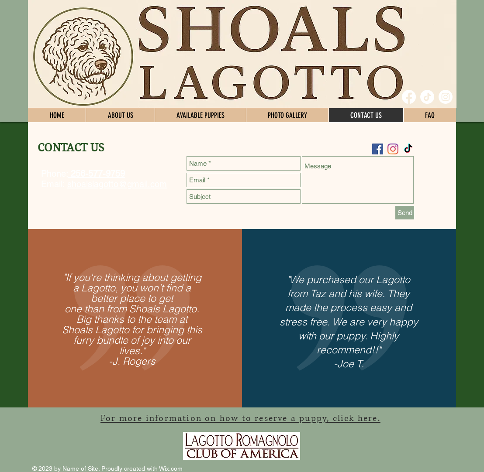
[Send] (404, 212)
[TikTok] (427, 97)
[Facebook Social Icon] (377, 149)
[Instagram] (446, 97)
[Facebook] (409, 97)
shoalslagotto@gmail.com (117, 184)
